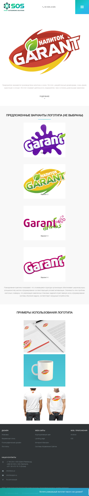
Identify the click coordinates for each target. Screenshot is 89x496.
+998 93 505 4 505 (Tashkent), (17, 464)
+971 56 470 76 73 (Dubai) (16, 466)
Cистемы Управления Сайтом (46, 446)
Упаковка (5, 435)
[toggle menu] (82, 7)
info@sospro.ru (9, 475)
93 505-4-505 (49, 7)
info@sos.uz (8, 471)
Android (73, 435)
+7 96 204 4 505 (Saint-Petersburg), (19, 462)
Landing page (40, 438)
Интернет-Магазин (42, 443)
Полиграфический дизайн (11, 443)
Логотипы (5, 446)
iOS (72, 438)
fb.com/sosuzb (9, 480)
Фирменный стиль (8, 438)
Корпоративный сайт (43, 435)
